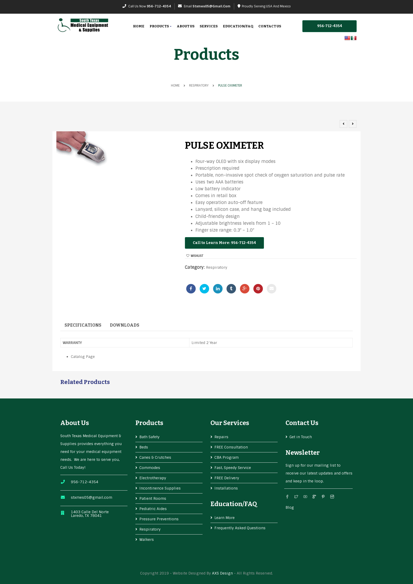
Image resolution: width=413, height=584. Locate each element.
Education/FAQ (238, 26)
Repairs (221, 437)
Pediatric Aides (153, 508)
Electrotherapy (152, 478)
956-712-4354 (159, 6)
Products (160, 26)
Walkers (146, 539)
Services (209, 26)
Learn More (224, 517)
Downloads (124, 325)
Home (138, 26)
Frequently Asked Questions (240, 528)
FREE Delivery (226, 478)
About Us (185, 26)
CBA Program (226, 457)
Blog (290, 507)
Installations (226, 488)
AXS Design (222, 573)
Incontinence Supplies (160, 488)
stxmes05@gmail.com (211, 6)
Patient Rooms (152, 498)
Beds (143, 447)
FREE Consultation (231, 447)
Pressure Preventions (159, 519)
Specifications (83, 325)
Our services (229, 423)
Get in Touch (300, 437)
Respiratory (199, 85)
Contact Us (269, 26)
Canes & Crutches (155, 457)
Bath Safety (149, 437)
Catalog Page (83, 356)
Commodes (149, 467)
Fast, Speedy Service (232, 467)
